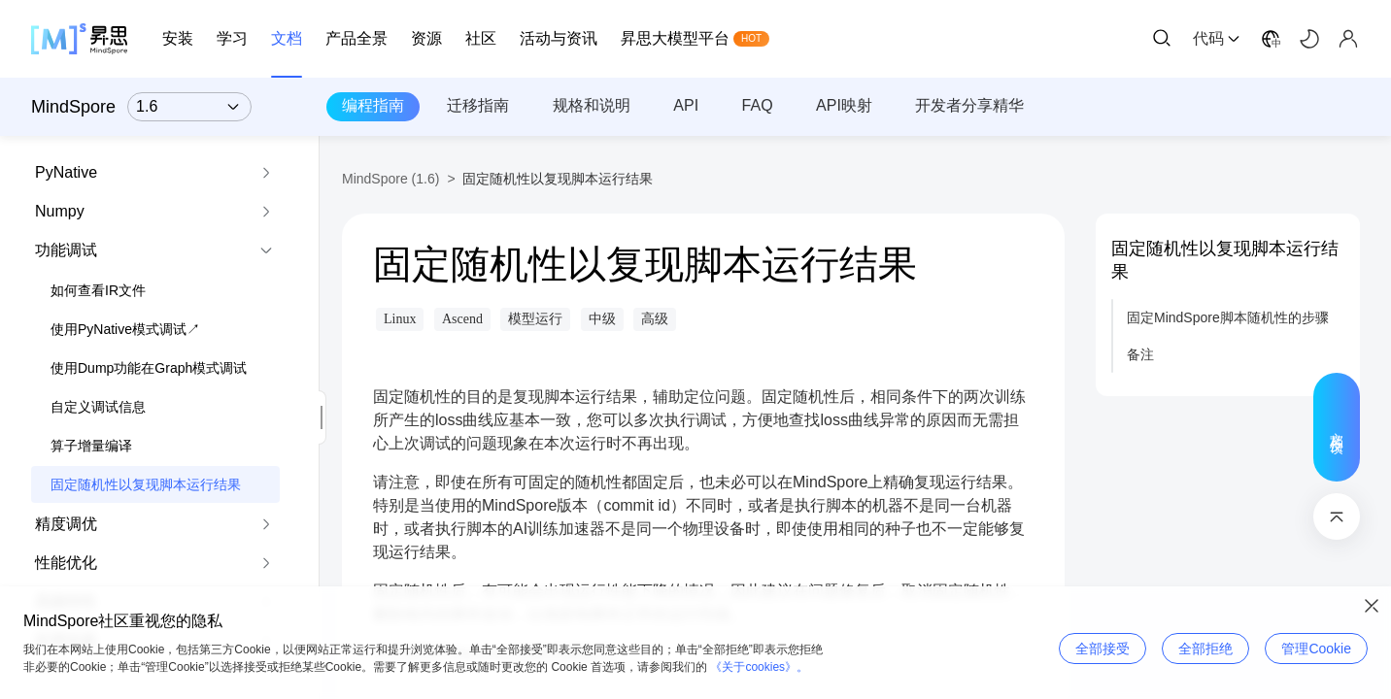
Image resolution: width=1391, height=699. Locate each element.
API (685, 105)
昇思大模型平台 (675, 38)
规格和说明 (591, 105)
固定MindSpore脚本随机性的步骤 (1228, 317)
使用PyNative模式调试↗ (125, 329)
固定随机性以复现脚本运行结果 (146, 484)
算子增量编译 (91, 445)
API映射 (844, 105)
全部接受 (1102, 648)
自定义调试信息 (98, 407)
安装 (177, 38)
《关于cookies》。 (759, 667)
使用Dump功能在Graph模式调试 (149, 368)
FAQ (757, 105)
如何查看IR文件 (98, 290)
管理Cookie (1316, 648)
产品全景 (356, 38)
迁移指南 (478, 105)
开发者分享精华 (969, 105)
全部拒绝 (1205, 648)
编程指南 (373, 105)
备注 (1140, 354)
